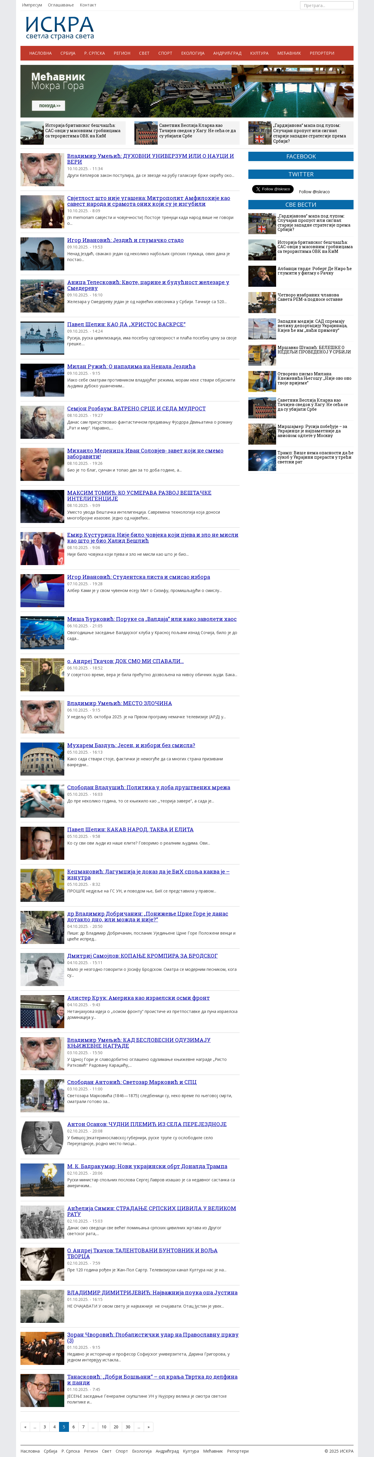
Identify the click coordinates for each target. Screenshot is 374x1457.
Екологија (193, 53)
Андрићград (227, 53)
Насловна (40, 53)
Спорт (165, 53)
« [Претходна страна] (25, 1427)
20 (116, 1427)
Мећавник (289, 53)
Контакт (88, 5)
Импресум (32, 5)
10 (104, 1427)
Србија (67, 53)
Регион (122, 53)
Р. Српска (94, 53)
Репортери (322, 53)
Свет (144, 53)
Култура (259, 53)
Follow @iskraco (314, 191)
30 (128, 1427)
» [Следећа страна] (149, 1427)
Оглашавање (61, 5)
